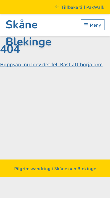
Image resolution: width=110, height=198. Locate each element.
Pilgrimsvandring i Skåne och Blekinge (55, 168)
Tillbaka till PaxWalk (79, 6)
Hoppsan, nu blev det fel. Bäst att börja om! (51, 64)
